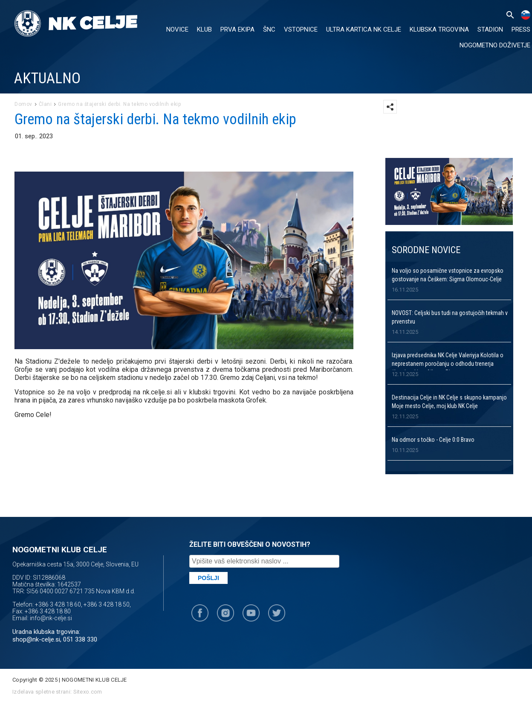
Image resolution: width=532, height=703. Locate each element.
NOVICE (177, 29)
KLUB (204, 29)
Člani (45, 104)
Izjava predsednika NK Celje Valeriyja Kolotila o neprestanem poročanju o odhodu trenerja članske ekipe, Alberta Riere (447, 364)
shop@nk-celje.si (36, 639)
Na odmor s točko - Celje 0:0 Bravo (433, 439)
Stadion (490, 29)
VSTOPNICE (301, 29)
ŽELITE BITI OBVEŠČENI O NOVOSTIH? (249, 544)
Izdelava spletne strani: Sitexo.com (57, 691)
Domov (23, 104)
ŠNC (269, 29)
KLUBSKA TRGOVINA (439, 29)
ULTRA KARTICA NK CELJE (363, 29)
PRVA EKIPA (237, 29)
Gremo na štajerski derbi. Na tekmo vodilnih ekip (119, 104)
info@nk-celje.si (51, 618)
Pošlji (208, 578)
